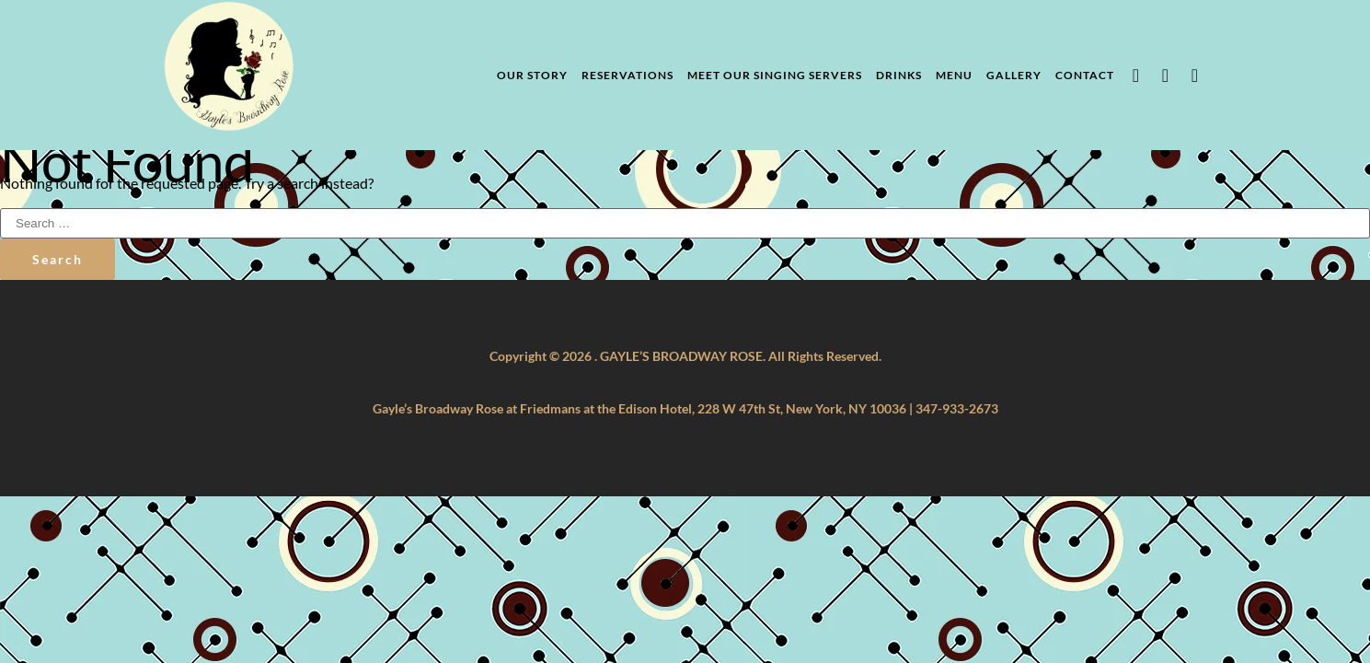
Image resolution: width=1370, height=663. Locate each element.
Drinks (899, 75)
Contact (1084, 75)
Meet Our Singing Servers (774, 75)
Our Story (532, 75)
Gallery (1014, 75)
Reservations (627, 75)
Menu (954, 75)
